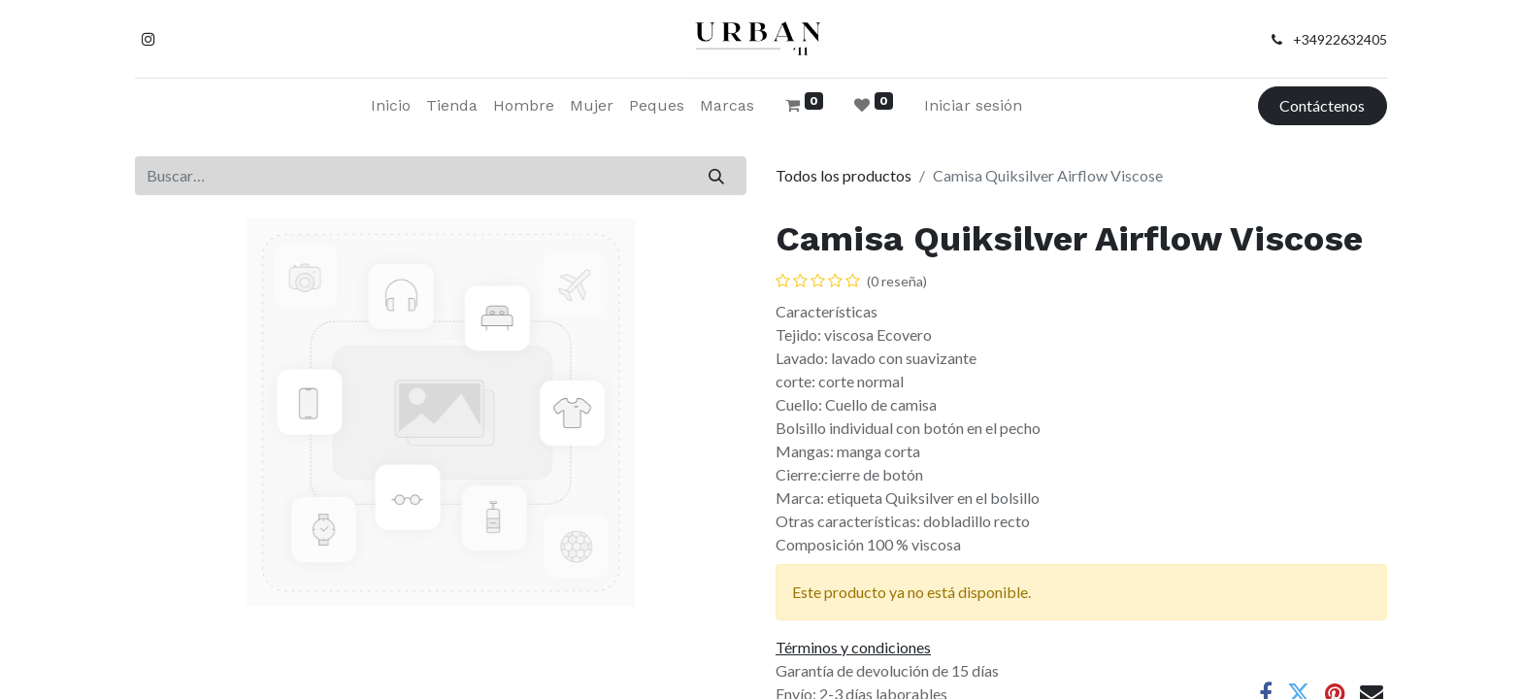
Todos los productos (843, 175)
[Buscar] (716, 175)
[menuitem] (390, 105)
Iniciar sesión (973, 105)
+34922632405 (1340, 39)
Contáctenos (1322, 105)
